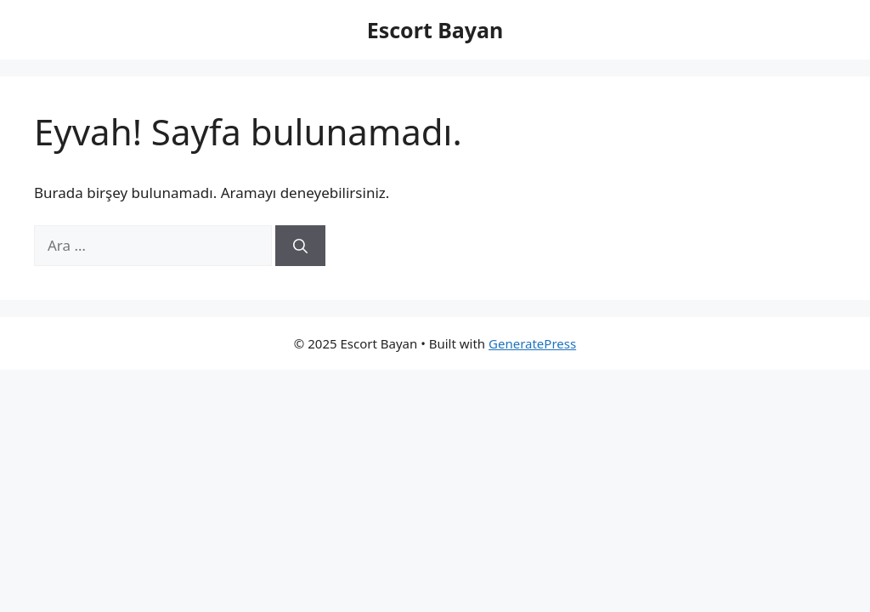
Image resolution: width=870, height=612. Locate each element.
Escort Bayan (435, 29)
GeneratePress (532, 343)
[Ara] (300, 245)
